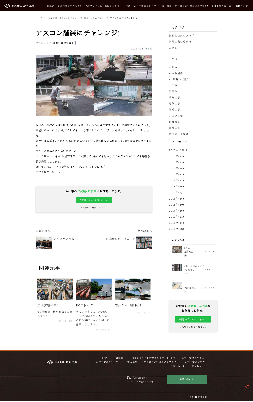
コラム (173, 47)
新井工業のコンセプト (146, 5)
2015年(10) (176, 203)
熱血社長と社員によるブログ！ (64, 18)
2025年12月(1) (179, 149)
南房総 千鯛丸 (179, 133)
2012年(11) (176, 221)
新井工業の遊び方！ (181, 41)
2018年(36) (176, 185)
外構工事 (174, 109)
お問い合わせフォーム (94, 200)
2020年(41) (176, 173)
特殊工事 (174, 127)
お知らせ (174, 67)
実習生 (173, 91)
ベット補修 (176, 73)
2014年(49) (176, 209)
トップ (39, 18)
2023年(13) (176, 155)
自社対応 (174, 121)
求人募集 (167, 5)
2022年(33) (176, 161)
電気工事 (174, 103)
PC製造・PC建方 (179, 79)
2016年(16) (176, 197)
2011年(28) (176, 227)
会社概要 (49, 5)
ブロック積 (176, 115)
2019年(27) (176, 179)
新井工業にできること (70, 5)
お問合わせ (242, 5)
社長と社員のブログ (97, 18)
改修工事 (174, 97)
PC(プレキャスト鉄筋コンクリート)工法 (108, 5)
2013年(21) (176, 215)
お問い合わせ (186, 380)
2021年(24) (176, 167)
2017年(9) (175, 191)
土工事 (173, 85)
